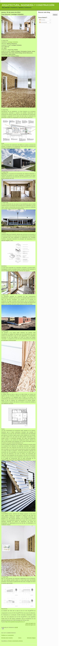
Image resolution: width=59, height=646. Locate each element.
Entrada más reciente (7, 638)
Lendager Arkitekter (13, 42)
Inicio (19, 638)
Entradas (42, 20)
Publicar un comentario (7, 635)
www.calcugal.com (30, 623)
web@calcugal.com (30, 624)
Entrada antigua (31, 638)
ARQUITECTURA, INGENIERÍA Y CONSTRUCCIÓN (28, 5)
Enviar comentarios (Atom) (15, 641)
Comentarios (43, 22)
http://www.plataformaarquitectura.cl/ (15, 621)
